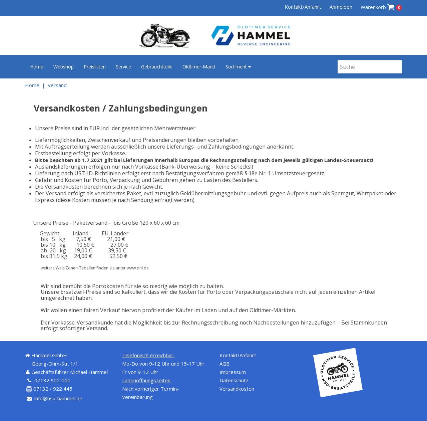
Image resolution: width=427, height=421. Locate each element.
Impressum (233, 372)
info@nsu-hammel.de (58, 398)
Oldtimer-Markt (199, 66)
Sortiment (238, 66)
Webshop (63, 66)
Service (123, 66)
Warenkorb (381, 7)
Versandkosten (237, 388)
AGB (225, 363)
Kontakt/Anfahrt (303, 6)
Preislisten (95, 66)
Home (36, 66)
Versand (57, 85)
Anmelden (341, 6)
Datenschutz (234, 380)
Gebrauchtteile (156, 66)
